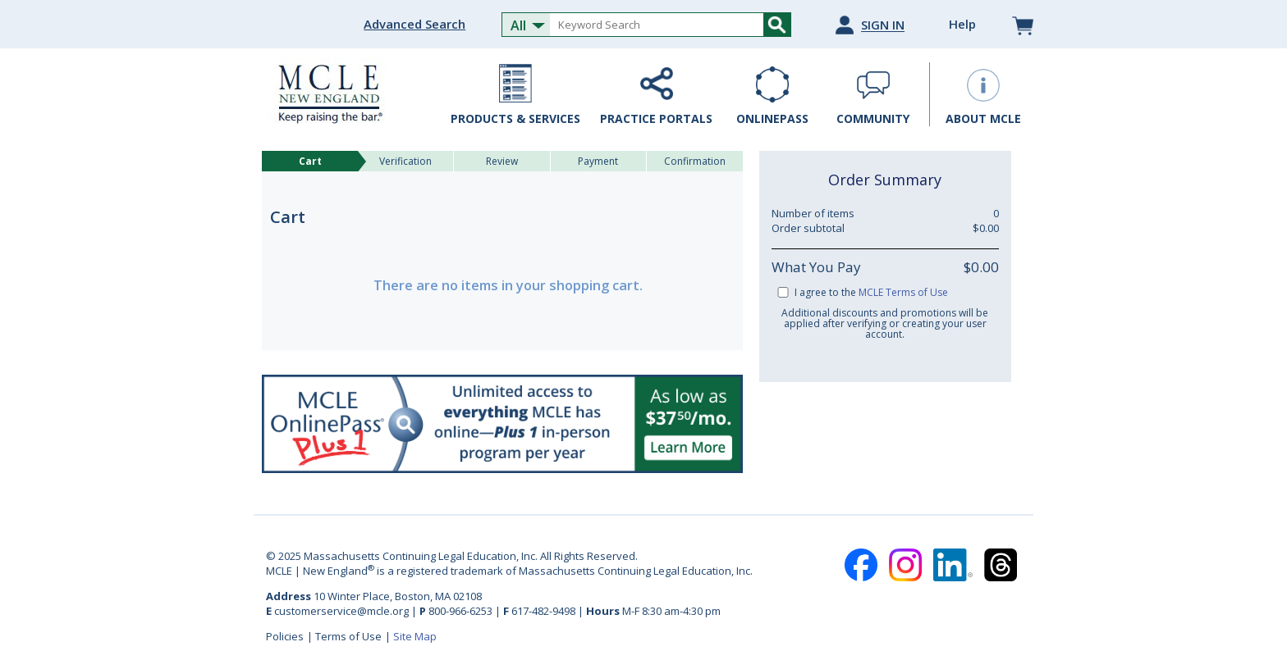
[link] (884, 432)
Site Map (415, 636)
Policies (285, 636)
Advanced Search (414, 24)
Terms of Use (348, 636)
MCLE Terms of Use (903, 292)
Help (962, 24)
